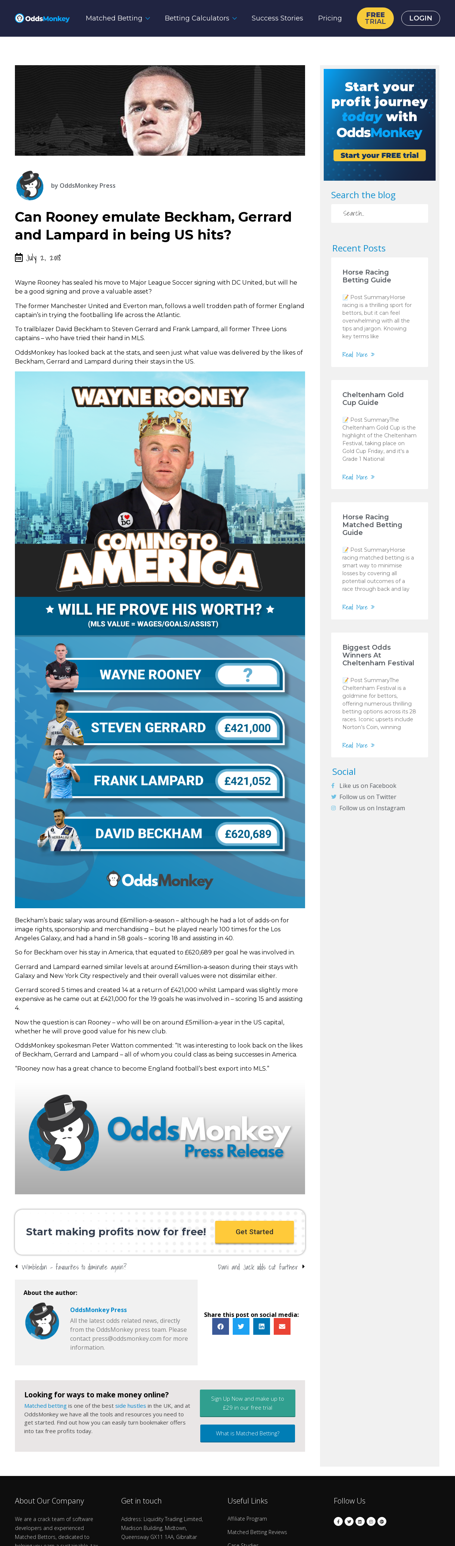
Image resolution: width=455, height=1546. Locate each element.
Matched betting (45, 1406)
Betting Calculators (197, 18)
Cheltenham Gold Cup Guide (373, 399)
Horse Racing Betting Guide (366, 276)
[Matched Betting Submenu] (149, 18)
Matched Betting (114, 18)
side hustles (130, 1406)
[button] (254, 1232)
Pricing (330, 18)
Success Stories (277, 18)
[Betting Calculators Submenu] (236, 18)
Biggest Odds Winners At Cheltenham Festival (378, 655)
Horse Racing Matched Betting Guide (372, 525)
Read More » (358, 354)
